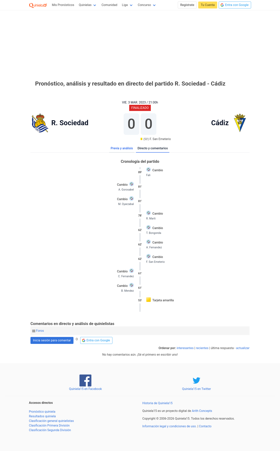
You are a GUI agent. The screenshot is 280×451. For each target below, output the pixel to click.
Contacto (205, 426)
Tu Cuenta (208, 5)
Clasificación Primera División (49, 425)
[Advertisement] (140, 40)
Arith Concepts (202, 411)
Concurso (144, 5)
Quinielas (85, 5)
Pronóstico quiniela (42, 411)
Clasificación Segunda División (50, 430)
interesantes (185, 348)
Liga (125, 5)
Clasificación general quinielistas (51, 421)
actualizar (243, 348)
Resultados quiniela (42, 416)
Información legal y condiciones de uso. (169, 426)
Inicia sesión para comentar (52, 340)
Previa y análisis (122, 148)
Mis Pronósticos (63, 5)
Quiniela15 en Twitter (196, 389)
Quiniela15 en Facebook (85, 389)
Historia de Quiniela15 (157, 403)
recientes (202, 348)
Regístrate (187, 5)
